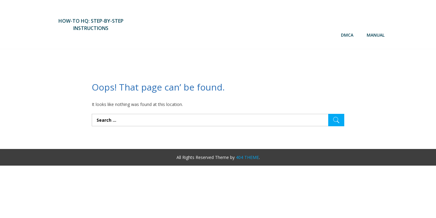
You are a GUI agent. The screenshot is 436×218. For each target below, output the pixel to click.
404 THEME (247, 157)
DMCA (347, 35)
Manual (376, 35)
